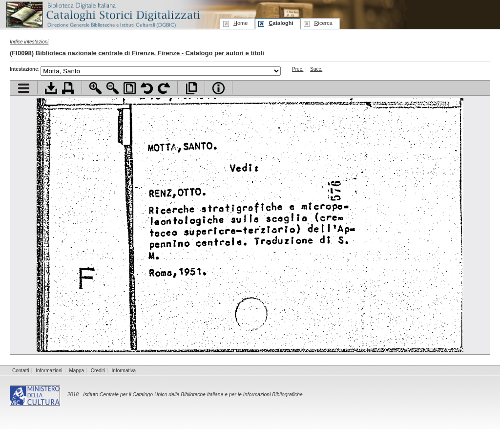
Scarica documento (51, 88)
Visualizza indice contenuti (24, 88)
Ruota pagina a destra (164, 88)
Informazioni (49, 370)
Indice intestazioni (29, 41)
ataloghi (281, 23)
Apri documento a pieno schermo (191, 88)
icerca (323, 23)
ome (240, 23)
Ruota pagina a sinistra (147, 88)
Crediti (98, 370)
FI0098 (21, 53)
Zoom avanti (95, 88)
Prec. (297, 69)
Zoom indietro (112, 88)
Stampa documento (68, 88)
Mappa (76, 370)
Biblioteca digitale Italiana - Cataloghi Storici (102, 14)
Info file (218, 88)
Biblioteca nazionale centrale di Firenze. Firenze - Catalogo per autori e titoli (150, 53)
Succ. (316, 69)
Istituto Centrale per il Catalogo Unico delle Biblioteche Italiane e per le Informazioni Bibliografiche (192, 394)
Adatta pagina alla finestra (130, 88)
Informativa (124, 370)
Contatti (20, 370)
